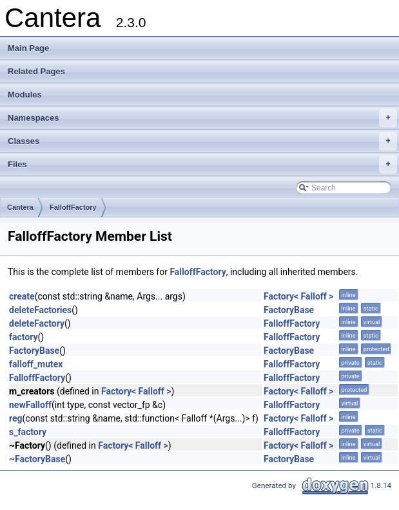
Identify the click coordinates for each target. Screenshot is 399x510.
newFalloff (30, 405)
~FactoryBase (37, 459)
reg (16, 418)
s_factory (27, 432)
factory (23, 337)
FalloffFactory (73, 207)
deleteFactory (36, 323)
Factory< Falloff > (299, 296)
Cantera (20, 207)
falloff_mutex (36, 364)
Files (202, 165)
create (22, 296)
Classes (202, 141)
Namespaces (202, 118)
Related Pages (36, 71)
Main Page (28, 48)
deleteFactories (40, 310)
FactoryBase (289, 310)
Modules (25, 94)
